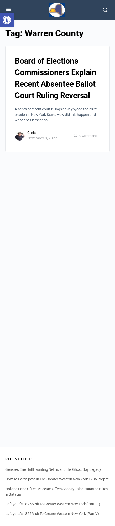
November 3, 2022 (42, 138)
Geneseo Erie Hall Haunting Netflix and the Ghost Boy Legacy (53, 469)
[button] (7, 20)
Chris (31, 133)
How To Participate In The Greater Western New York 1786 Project (57, 479)
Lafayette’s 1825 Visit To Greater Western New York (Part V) (52, 514)
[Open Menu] (8, 9)
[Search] (105, 10)
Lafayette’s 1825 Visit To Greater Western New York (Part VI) (52, 504)
